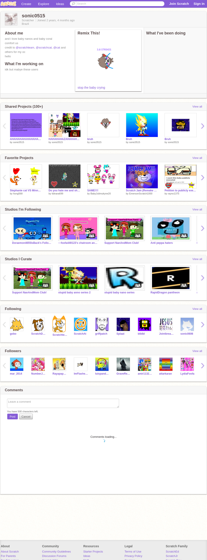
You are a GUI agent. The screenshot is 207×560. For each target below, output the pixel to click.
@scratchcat (44, 47)
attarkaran (165, 373)
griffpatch (101, 333)
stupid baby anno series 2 (74, 292)
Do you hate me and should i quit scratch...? (65, 190)
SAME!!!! (92, 190)
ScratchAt (80, 333)
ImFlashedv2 (81, 373)
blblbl (141, 333)
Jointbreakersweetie (166, 333)
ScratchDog (38, 333)
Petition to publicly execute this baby (181, 190)
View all (197, 106)
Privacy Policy (133, 556)
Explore (43, 4)
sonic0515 (18, 142)
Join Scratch (179, 3)
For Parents (8, 556)
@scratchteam (25, 47)
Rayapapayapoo (60, 373)
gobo (13, 333)
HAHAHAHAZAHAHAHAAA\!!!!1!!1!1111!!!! (65, 139)
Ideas (60, 4)
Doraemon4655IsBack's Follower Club (32, 242)
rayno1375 (173, 193)
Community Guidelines (56, 551)
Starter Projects (93, 551)
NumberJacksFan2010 (38, 373)
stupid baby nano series (119, 292)
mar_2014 (16, 373)
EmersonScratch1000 (141, 193)
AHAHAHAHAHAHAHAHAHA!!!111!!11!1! (26, 139)
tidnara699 (57, 193)
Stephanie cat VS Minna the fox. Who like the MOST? (26, 190)
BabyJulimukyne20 (101, 193)
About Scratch (10, 551)
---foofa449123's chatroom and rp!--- (78, 242)
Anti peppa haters (162, 242)
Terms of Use (133, 551)
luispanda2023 (102, 373)
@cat (56, 47)
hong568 (18, 193)
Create (26, 4)
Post (12, 416)
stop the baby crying (91, 87)
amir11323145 (145, 373)
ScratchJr (172, 556)
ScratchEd (172, 551)
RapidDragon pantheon (165, 292)
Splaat (120, 333)
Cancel (26, 416)
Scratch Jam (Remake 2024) (142, 190)
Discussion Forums (54, 556)
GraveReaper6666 (123, 373)
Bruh (129, 139)
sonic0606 (186, 333)
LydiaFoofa (187, 373)
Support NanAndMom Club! (121, 242)
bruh (90, 139)
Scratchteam (60, 334)
